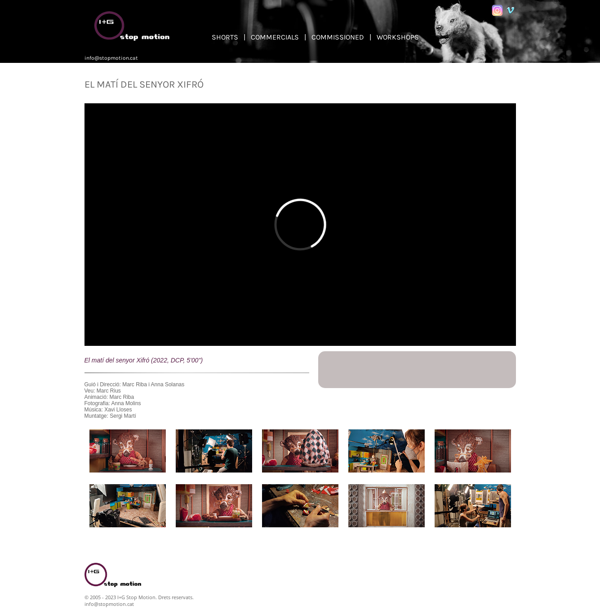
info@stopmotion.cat (111, 58)
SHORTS (225, 37)
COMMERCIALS (275, 37)
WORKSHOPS (398, 37)
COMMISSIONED (337, 37)
